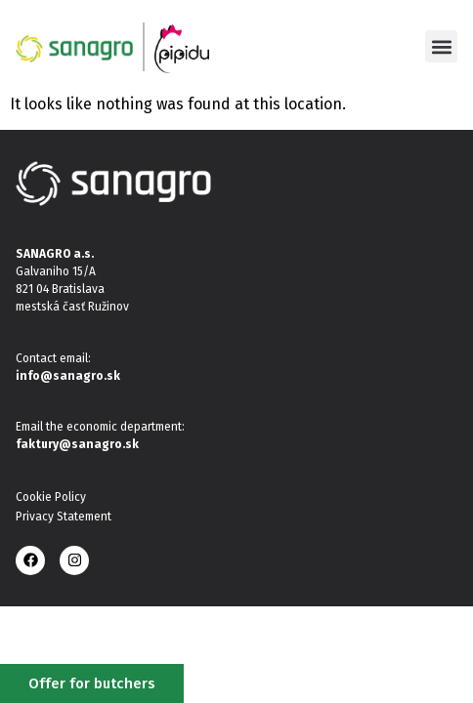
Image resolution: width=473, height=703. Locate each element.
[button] (441, 46)
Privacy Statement (63, 516)
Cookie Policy (51, 497)
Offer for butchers (91, 683)
